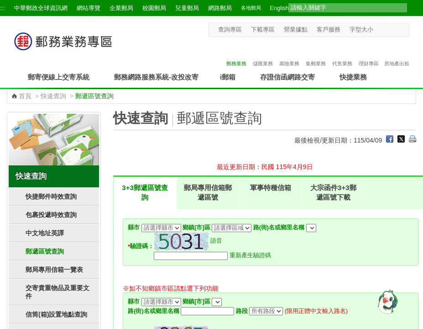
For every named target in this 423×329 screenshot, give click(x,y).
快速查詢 (53, 96)
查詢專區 (230, 30)
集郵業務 (316, 53)
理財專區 (369, 53)
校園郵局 (154, 8)
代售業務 (342, 53)
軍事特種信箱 (270, 187)
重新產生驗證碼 (250, 255)
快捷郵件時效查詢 (51, 196)
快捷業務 (353, 77)
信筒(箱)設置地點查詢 (56, 314)
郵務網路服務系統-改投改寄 (156, 77)
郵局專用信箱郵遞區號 (208, 192)
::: (2, 8)
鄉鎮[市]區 (196, 227)
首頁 (25, 96)
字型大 (396, 29)
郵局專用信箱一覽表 (54, 269)
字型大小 (361, 30)
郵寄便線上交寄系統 (58, 77)
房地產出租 (396, 53)
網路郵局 (220, 8)
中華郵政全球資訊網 (41, 8)
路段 (242, 311)
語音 (216, 241)
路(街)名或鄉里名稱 (278, 227)
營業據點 (296, 30)
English (279, 8)
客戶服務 (328, 30)
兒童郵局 (187, 8)
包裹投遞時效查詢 (51, 214)
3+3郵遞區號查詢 (144, 192)
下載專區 (263, 30)
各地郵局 (251, 8)
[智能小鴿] (386, 301)
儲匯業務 (263, 53)
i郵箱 (227, 77)
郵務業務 (236, 53)
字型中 (387, 29)
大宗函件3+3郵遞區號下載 (333, 192)
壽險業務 (289, 53)
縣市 (134, 227)
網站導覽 (88, 8)
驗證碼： (141, 246)
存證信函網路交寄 (287, 77)
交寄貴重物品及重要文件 (57, 292)
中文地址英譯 (45, 233)
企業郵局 (121, 8)
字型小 (379, 29)
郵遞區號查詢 (45, 251)
